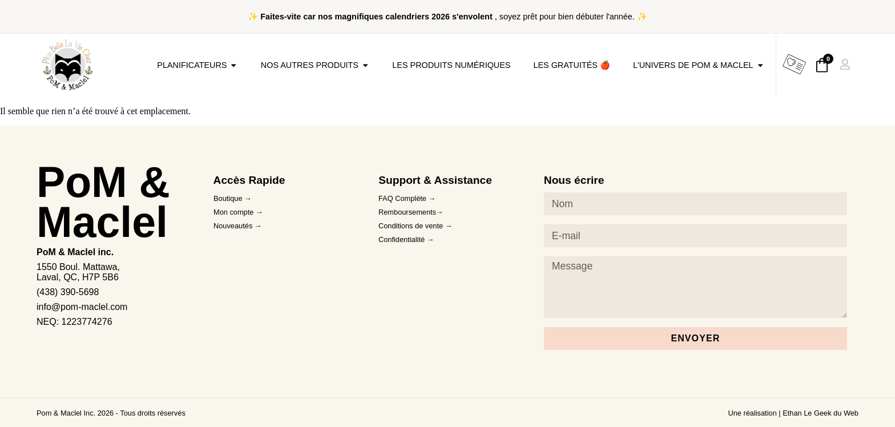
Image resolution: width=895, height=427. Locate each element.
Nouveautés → (237, 225)
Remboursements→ (411, 212)
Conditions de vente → (415, 225)
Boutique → (232, 198)
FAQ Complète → (407, 198)
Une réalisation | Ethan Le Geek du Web (793, 413)
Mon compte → (238, 212)
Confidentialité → (406, 239)
